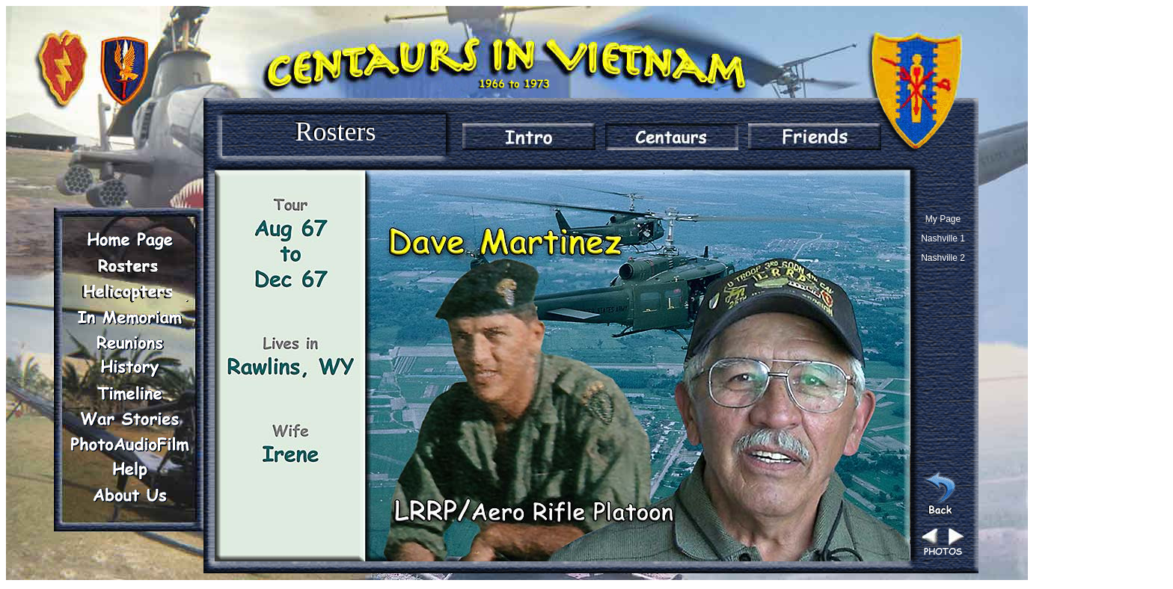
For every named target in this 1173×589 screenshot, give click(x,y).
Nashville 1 (943, 238)
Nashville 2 (943, 258)
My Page (943, 219)
